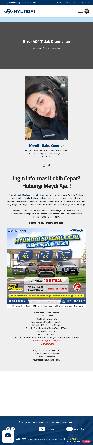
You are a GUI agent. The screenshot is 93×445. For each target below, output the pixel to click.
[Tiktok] (49, 166)
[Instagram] (43, 165)
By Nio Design (75, 439)
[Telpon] (63, 2)
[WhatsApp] (82, 2)
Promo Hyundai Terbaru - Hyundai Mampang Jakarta (32, 195)
